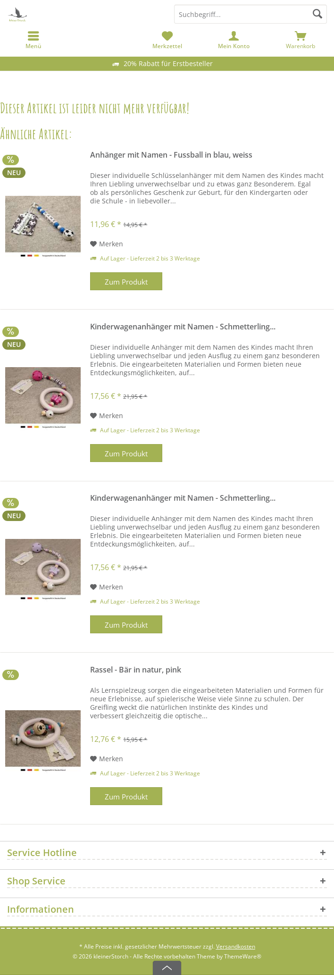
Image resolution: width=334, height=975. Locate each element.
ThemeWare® (242, 956)
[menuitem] (300, 40)
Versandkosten (235, 946)
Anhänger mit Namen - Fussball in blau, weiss (171, 155)
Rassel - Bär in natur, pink (135, 670)
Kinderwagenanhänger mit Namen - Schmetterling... (183, 327)
